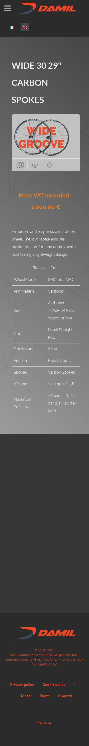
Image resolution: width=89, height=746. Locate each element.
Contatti (65, 696)
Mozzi (26, 696)
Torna (44, 723)
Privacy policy (22, 684)
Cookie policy (54, 684)
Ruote (45, 696)
